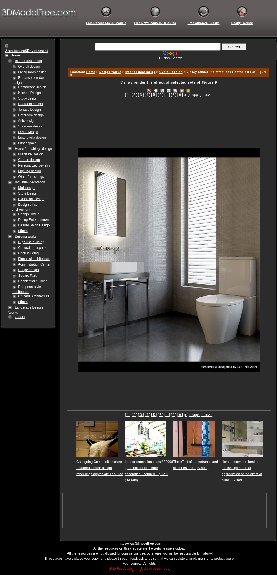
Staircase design (30, 126)
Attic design (27, 121)
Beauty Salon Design (34, 225)
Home (90, 72)
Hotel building (28, 253)
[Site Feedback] (121, 569)
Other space (27, 143)
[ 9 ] (180, 95)
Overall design (29, 66)
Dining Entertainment (34, 220)
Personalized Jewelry (34, 165)
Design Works (110, 72)
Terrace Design (29, 110)
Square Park (27, 276)
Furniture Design (30, 154)
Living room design (32, 72)
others (22, 231)
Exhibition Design (31, 199)
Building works (25, 236)
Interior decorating (28, 61)
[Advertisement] (169, 116)
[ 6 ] (160, 95)
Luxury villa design (32, 137)
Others (20, 317)
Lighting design (29, 171)
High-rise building (31, 242)
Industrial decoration (30, 182)
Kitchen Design (29, 93)
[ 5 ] (154, 95)
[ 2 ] (134, 95)
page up (190, 95)
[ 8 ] (173, 95)
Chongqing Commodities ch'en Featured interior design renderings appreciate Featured (99, 468)
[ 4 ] (147, 95)
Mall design (26, 188)
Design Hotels (28, 214)
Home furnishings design (33, 149)
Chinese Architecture (33, 296)
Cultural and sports (32, 248)
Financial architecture (34, 259)
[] (167, 95)
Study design (27, 98)
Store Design (27, 193)
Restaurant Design (32, 87)
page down (204, 95)
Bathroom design (31, 115)
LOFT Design (28, 132)
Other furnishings (31, 177)
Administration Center (34, 264)
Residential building (32, 281)
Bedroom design (30, 104)
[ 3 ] (141, 95)
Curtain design (29, 160)
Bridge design (28, 270)
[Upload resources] (156, 569)
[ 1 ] (128, 95)
